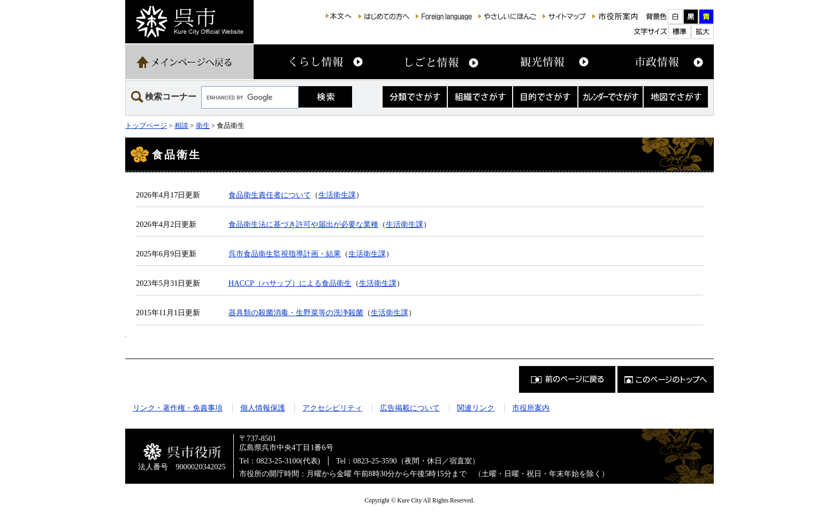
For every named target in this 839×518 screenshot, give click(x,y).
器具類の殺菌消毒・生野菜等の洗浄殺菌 (295, 312)
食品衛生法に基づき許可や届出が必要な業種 (303, 224)
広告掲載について (410, 407)
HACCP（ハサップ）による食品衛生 (290, 283)
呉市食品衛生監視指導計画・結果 (284, 253)
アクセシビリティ (332, 407)
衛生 (203, 125)
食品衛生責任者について (269, 195)
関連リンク (475, 407)
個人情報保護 (262, 407)
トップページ (146, 125)
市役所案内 (531, 407)
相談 (181, 125)
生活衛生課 (337, 195)
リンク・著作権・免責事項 (178, 407)
